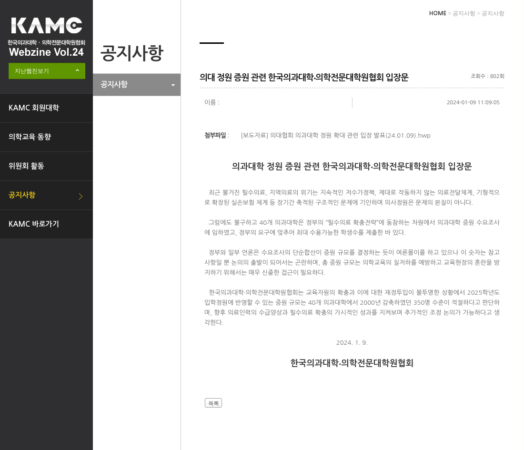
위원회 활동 (26, 166)
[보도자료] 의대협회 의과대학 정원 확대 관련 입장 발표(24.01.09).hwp (336, 135)
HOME (438, 13)
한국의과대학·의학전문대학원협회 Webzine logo (46, 37)
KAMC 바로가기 (34, 224)
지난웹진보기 (32, 71)
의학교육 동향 (30, 136)
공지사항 (22, 195)
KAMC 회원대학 (34, 107)
